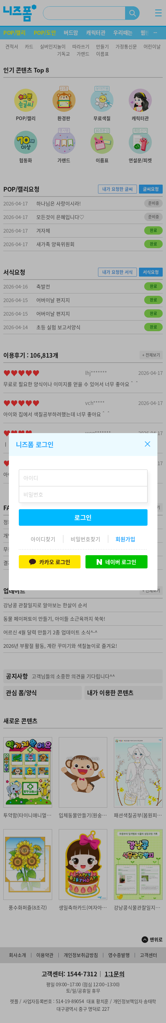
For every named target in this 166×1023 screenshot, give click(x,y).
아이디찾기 (43, 539)
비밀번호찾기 (85, 539)
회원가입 (125, 539)
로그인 (83, 517)
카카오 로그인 (49, 562)
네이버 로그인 (116, 562)
